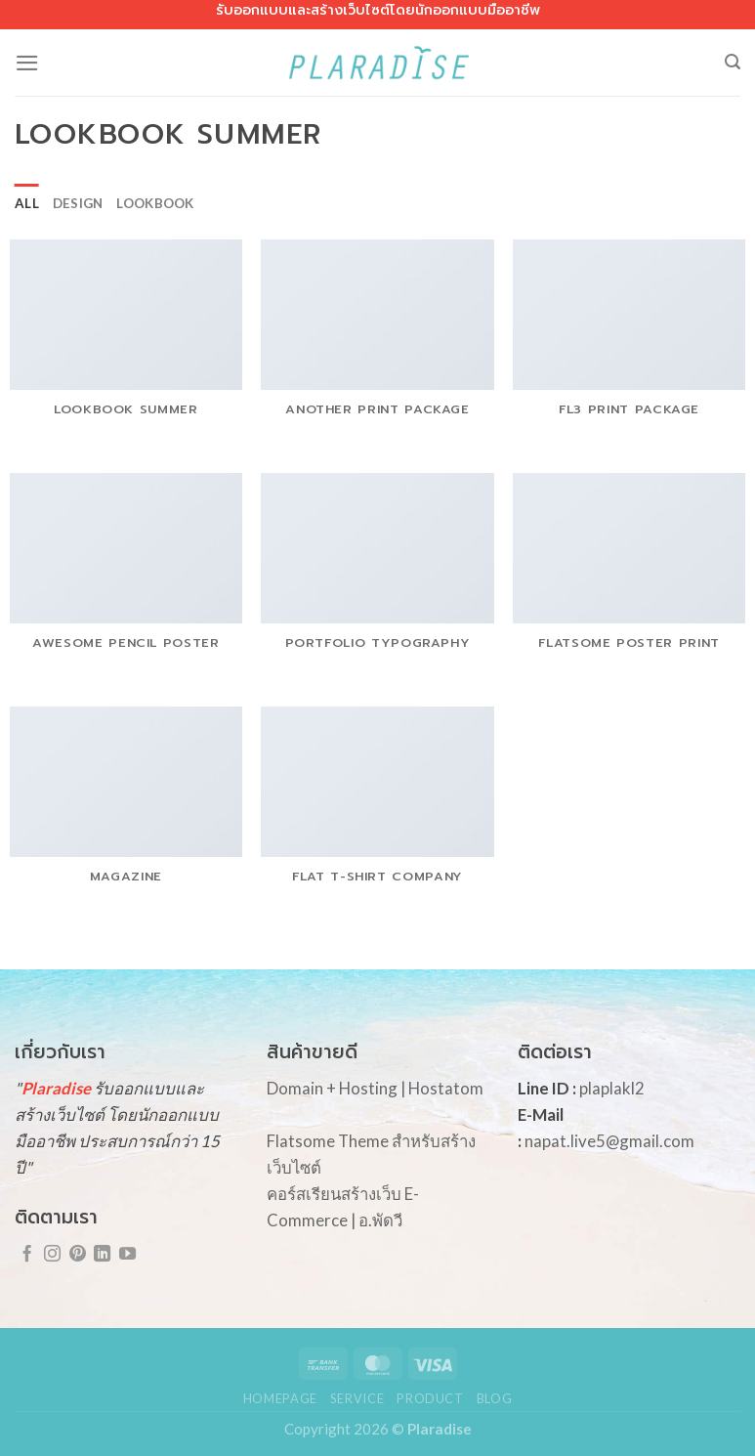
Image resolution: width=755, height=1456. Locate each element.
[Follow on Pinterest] (77, 1254)
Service (357, 1398)
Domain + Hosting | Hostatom (375, 1088)
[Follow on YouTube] (127, 1254)
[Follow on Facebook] (27, 1254)
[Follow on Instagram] (52, 1254)
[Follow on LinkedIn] (102, 1254)
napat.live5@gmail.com (609, 1141)
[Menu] (27, 63)
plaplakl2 (612, 1088)
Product (430, 1398)
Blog (495, 1398)
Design (78, 203)
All (27, 203)
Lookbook (154, 203)
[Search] (732, 62)
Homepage (280, 1398)
